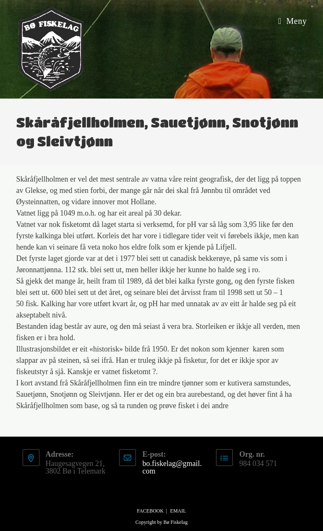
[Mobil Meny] (292, 21)
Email (178, 511)
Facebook (150, 511)
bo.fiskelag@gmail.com (172, 467)
